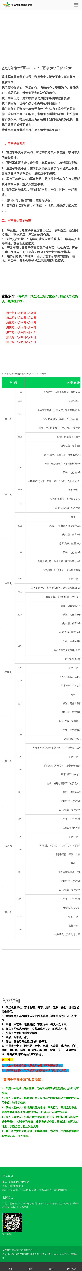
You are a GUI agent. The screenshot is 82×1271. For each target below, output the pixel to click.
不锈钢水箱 (28, 1203)
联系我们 (7, 1176)
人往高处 (24, 1207)
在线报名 (71, 1269)
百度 (4, 1203)
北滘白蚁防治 (15, 1203)
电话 (51, 1269)
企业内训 (14, 1207)
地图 (30, 1269)
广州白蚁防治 (55, 1203)
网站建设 (64, 1254)
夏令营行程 (17, 1250)
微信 (10, 1269)
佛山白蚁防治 (41, 1203)
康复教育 (67, 1203)
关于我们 (6, 1250)
